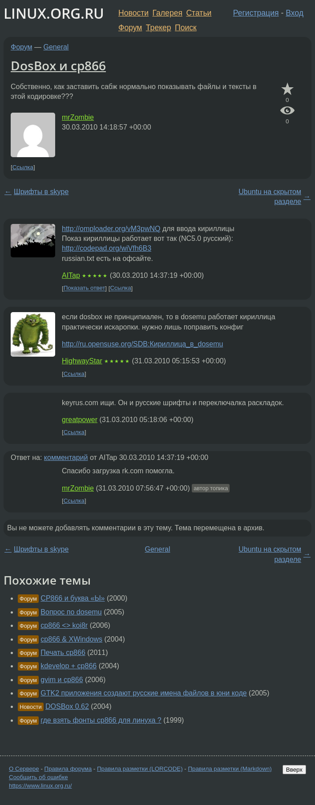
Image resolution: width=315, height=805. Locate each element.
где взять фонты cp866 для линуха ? (100, 720)
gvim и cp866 (61, 679)
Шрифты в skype (41, 191)
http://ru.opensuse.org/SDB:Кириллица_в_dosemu (142, 344)
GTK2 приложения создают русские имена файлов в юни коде (143, 693)
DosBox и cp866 (58, 65)
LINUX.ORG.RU (54, 13)
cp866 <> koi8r (64, 625)
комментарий (66, 457)
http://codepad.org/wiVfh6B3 (106, 248)
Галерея (167, 12)
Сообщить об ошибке (38, 777)
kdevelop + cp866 (68, 666)
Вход (294, 12)
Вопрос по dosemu (70, 612)
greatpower (79, 419)
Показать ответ (84, 288)
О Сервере (24, 768)
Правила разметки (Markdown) (229, 768)
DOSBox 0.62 (67, 706)
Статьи (198, 12)
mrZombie (78, 117)
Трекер (158, 27)
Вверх (294, 769)
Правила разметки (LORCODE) (140, 768)
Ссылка (22, 167)
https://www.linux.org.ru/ (40, 785)
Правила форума (68, 768)
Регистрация (256, 12)
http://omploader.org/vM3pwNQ (111, 228)
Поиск (186, 27)
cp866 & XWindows (71, 639)
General (56, 47)
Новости (133, 12)
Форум (130, 27)
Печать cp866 (62, 652)
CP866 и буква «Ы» (72, 598)
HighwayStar (82, 361)
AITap (71, 275)
